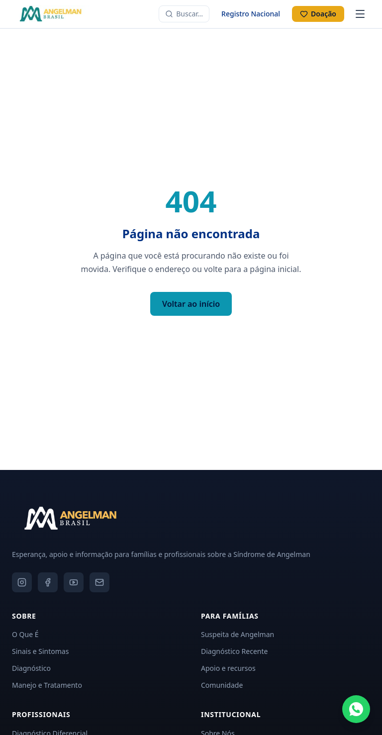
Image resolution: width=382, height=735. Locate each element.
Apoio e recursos (228, 668)
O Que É (25, 634)
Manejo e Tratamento (47, 685)
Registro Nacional (250, 13)
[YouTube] (74, 582)
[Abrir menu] (360, 14)
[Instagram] (22, 582)
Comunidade (222, 685)
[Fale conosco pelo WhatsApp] (356, 709)
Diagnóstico (31, 668)
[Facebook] (48, 582)
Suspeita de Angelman (237, 634)
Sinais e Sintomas (40, 651)
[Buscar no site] (184, 13)
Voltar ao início (191, 303)
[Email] (99, 582)
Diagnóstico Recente (234, 651)
